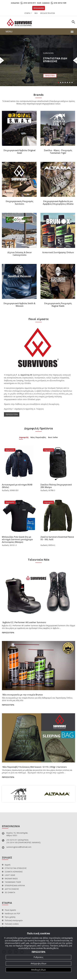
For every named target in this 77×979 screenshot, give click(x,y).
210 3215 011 (29, 3)
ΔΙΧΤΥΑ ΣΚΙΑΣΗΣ (10, 889)
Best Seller (53, 438)
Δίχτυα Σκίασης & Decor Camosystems (19, 253)
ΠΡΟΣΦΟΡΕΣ (38, 8)
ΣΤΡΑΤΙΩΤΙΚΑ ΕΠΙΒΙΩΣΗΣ (14, 868)
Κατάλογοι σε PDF (11, 913)
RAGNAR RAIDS (10, 878)
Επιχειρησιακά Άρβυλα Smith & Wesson (19, 304)
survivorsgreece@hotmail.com (18, 847)
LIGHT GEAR (8, 875)
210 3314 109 (60, 3)
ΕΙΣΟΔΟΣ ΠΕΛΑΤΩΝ (47, 13)
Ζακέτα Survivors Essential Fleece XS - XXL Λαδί (57, 538)
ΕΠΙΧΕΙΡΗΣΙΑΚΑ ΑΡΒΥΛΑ (13, 885)
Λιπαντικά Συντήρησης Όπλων (58, 252)
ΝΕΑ (36, 13)
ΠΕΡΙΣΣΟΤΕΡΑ (12, 414)
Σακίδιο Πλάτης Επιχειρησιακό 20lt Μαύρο (56, 486)
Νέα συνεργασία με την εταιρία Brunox (23, 694)
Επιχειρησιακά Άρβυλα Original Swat (19, 151)
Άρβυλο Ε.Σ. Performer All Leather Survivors (24, 622)
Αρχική (6, 864)
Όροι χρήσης (8, 917)
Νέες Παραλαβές (38, 438)
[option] (20, 794)
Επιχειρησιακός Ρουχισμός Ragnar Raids (58, 304)
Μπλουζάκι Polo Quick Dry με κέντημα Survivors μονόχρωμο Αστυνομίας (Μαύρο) (17, 539)
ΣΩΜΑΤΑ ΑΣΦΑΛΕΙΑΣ (12, 871)
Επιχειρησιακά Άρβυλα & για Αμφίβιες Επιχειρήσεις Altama (58, 202)
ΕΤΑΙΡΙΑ (27, 13)
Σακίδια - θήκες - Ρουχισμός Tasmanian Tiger (58, 151)
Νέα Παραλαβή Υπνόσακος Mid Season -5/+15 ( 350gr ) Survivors (35, 767)
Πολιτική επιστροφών (12, 920)
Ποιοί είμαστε (9, 910)
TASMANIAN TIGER (11, 882)
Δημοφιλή (23, 438)
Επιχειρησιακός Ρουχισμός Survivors (19, 202)
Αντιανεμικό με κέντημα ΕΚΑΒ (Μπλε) (17, 486)
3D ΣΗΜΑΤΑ (8, 892)
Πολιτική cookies (10, 924)
